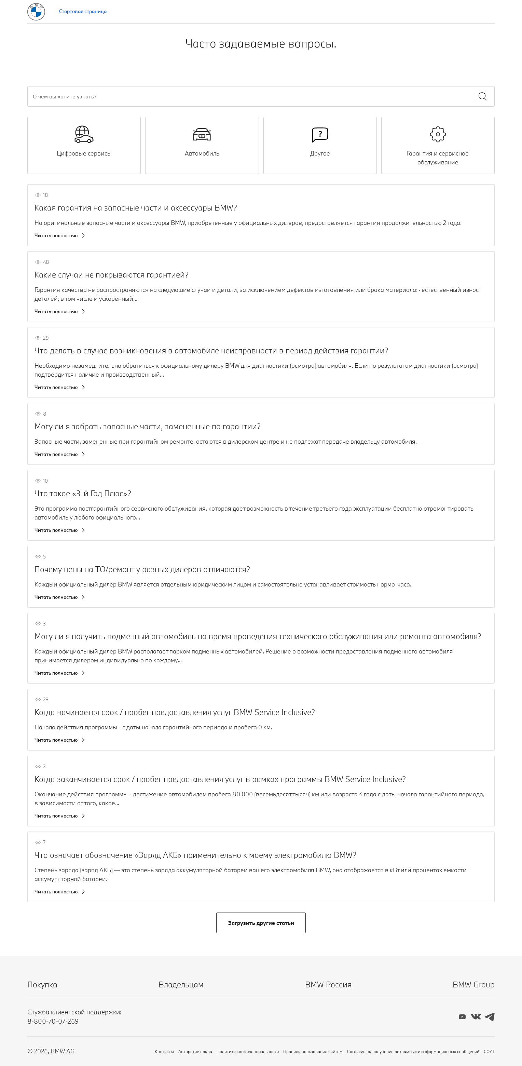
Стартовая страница (83, 11)
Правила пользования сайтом (313, 1051)
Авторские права (195, 1051)
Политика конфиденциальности (248, 1051)
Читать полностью (56, 235)
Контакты (164, 1051)
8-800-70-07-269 (53, 1021)
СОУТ (489, 1051)
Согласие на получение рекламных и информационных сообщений (413, 1051)
